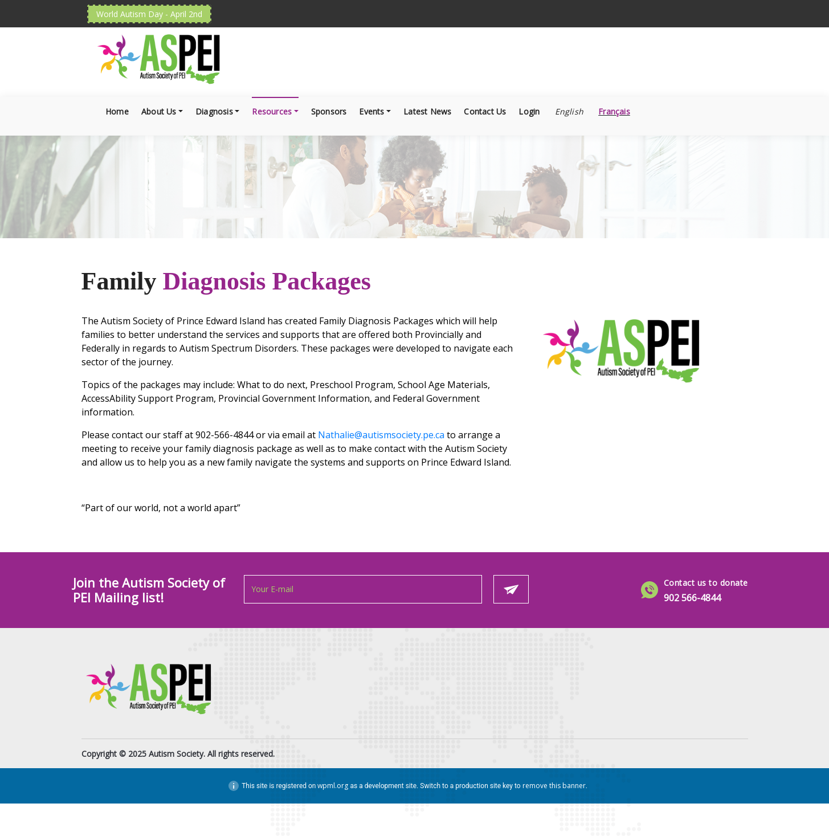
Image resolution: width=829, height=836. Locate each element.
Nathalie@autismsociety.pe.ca (381, 435)
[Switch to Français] (613, 111)
